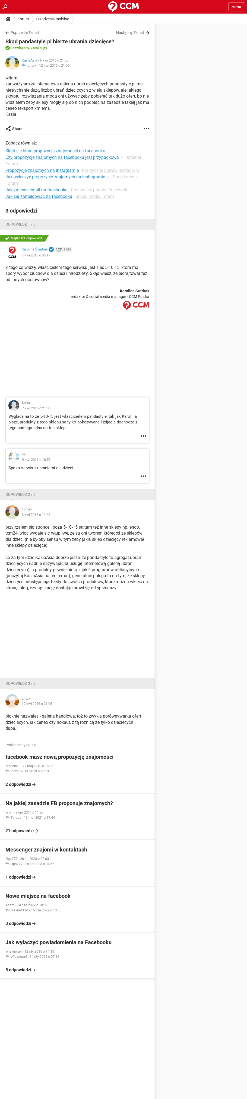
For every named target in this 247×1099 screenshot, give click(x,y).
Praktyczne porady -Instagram (110, 170)
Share (17, 129)
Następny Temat (130, 32)
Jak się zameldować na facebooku (38, 196)
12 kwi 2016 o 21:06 (54, 65)
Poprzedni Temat (25, 32)
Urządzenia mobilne (52, 19)
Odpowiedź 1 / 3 (20, 224)
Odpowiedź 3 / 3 (20, 683)
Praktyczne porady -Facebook (99, 189)
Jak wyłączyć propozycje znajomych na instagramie (55, 176)
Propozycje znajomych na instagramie (42, 170)
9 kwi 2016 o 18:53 (36, 460)
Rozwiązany (19, 48)
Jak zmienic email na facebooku (36, 189)
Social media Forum (94, 196)
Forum (23, 19)
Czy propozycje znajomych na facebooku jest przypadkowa (62, 157)
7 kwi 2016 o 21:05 (36, 408)
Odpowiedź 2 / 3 (20, 494)
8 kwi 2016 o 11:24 (36, 515)
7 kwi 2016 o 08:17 (36, 255)
